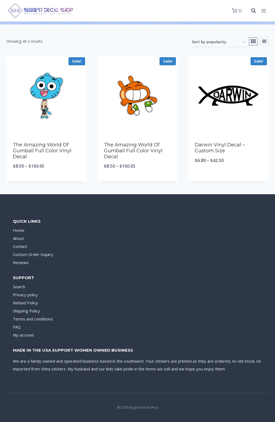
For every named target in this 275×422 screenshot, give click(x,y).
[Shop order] (218, 42)
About (18, 238)
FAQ (17, 327)
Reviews (21, 262)
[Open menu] (264, 10)
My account (23, 335)
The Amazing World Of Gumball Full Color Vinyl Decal (42, 150)
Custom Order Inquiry (33, 254)
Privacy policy (25, 294)
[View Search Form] (251, 10)
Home (18, 230)
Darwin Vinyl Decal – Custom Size (220, 148)
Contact (20, 246)
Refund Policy (25, 302)
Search (19, 286)
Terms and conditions (33, 319)
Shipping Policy (26, 310)
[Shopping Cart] (237, 11)
